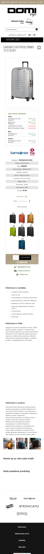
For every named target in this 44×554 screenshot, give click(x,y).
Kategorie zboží (13, 39)
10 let (25, 190)
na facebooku (22, 201)
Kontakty (32, 2)
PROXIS (24, 166)
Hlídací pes (22, 275)
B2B (39, 2)
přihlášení (12, 35)
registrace (20, 35)
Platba (14, 2)
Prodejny (23, 2)
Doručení (6, 2)
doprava (22, 271)
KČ (29, 35)
